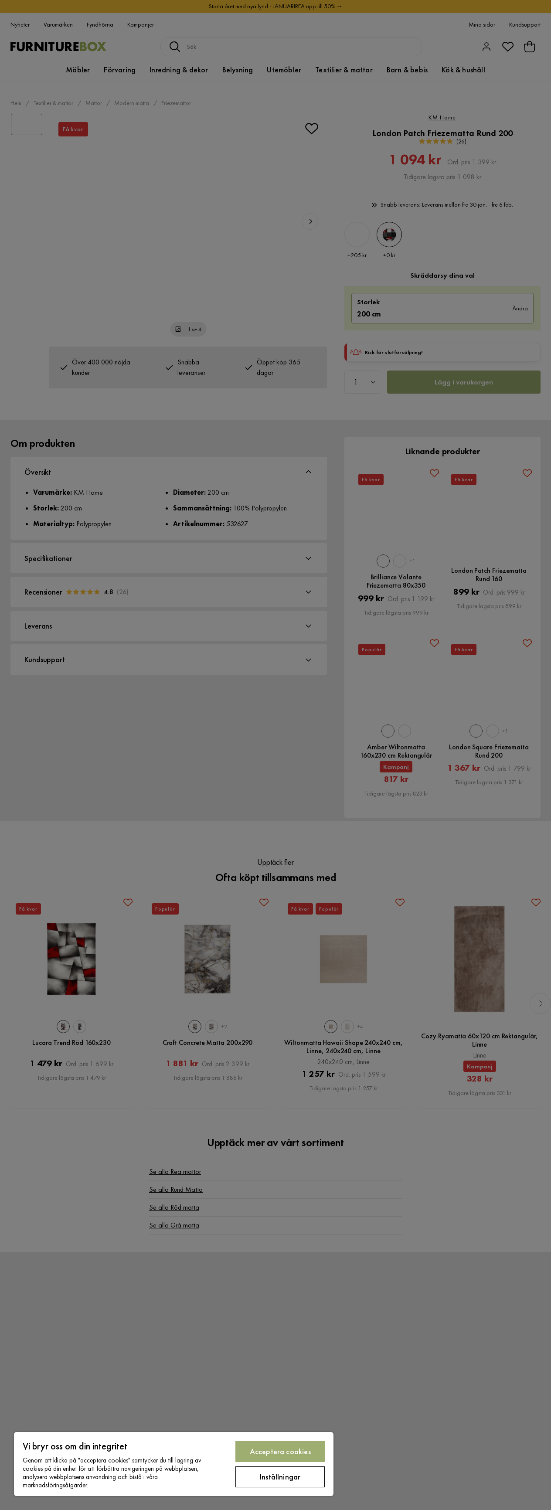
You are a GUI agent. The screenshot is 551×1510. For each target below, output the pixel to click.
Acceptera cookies (280, 1451)
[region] (173, 1464)
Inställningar (280, 1477)
